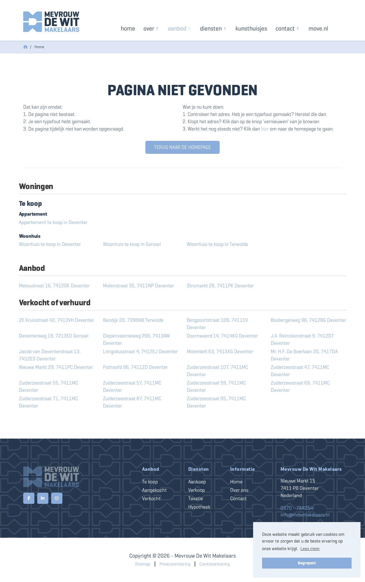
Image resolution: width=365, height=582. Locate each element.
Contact (287, 28)
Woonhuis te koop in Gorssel (132, 244)
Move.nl (318, 28)
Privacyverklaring (175, 564)
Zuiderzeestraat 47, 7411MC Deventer (300, 371)
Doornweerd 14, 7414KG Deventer (222, 336)
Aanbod (180, 28)
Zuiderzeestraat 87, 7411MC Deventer (132, 402)
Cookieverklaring (214, 564)
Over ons (239, 490)
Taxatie (195, 498)
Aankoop (197, 482)
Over (151, 28)
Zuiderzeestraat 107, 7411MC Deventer (217, 371)
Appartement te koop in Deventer (53, 222)
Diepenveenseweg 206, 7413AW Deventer (136, 339)
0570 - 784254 (297, 508)
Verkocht (151, 498)
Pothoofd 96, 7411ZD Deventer (135, 367)
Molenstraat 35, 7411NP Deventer (138, 286)
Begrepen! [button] (307, 562)
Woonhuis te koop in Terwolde (217, 244)
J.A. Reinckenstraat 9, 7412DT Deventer (302, 339)
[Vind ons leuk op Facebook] (28, 498)
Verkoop (196, 490)
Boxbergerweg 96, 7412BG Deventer (308, 320)
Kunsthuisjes (251, 28)
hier (265, 129)
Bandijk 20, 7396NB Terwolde (133, 320)
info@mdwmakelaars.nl (305, 515)
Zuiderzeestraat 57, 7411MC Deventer (132, 386)
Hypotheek (199, 507)
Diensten (213, 28)
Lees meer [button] (310, 548)
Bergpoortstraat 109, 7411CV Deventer (217, 323)
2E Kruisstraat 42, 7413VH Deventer (56, 320)
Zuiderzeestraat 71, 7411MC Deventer (48, 402)
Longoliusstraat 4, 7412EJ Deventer (140, 351)
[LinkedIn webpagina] (42, 498)
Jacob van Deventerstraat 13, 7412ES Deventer (50, 355)
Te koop (150, 482)
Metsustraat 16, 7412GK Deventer (54, 286)
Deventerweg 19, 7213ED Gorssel (53, 336)
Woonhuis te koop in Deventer (50, 244)
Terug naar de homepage (182, 147)
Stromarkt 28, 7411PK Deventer (220, 286)
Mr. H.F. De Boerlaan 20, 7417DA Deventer (304, 355)
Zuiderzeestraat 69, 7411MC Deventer (300, 386)
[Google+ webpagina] (56, 498)
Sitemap (142, 564)
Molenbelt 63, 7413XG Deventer (220, 351)
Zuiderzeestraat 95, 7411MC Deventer (216, 402)
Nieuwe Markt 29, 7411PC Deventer (56, 367)
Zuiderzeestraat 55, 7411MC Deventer (48, 386)
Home (128, 28)
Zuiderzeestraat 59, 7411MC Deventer (216, 386)
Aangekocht (154, 490)
